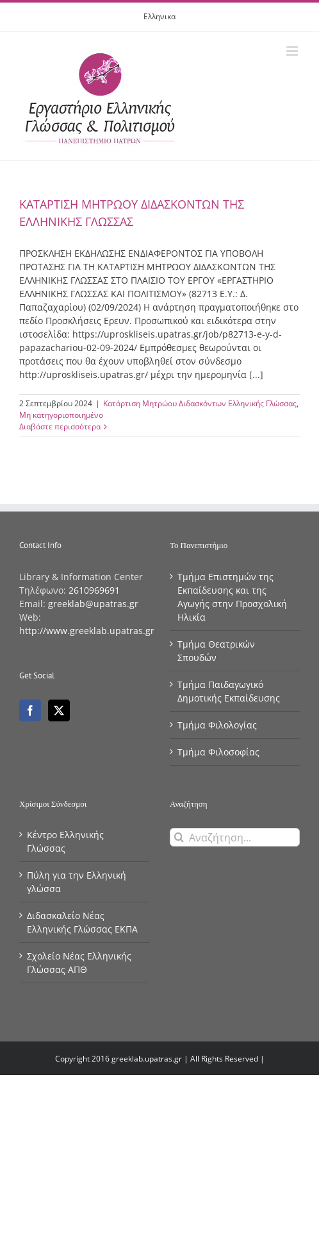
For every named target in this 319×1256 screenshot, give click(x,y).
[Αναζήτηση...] (235, 837)
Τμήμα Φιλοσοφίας (218, 752)
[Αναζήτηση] (179, 837)
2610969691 (94, 590)
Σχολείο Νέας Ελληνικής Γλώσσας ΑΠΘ (79, 963)
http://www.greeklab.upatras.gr (86, 630)
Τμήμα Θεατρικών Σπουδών (216, 651)
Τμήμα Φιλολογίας (217, 725)
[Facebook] (30, 710)
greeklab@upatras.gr (93, 604)
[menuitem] (159, 17)
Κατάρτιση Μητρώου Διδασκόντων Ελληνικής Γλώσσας (200, 403)
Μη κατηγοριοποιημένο (61, 414)
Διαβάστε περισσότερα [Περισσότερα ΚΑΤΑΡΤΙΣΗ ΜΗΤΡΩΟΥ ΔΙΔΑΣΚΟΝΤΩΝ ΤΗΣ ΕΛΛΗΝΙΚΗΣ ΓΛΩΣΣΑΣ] (60, 426)
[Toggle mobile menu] (293, 51)
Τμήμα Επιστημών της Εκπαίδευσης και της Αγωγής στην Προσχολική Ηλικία (232, 597)
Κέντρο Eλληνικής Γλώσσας (65, 841)
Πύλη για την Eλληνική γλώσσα (76, 882)
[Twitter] (59, 710)
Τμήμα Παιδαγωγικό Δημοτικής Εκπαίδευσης (228, 691)
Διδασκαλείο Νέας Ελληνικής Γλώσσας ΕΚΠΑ (82, 922)
